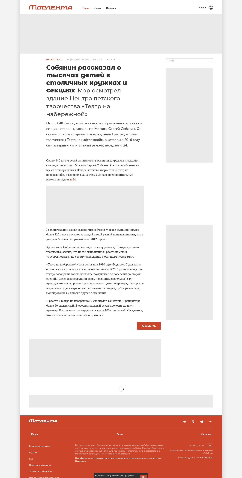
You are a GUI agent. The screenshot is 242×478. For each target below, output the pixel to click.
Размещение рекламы (39, 446)
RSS (31, 458)
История (206, 434)
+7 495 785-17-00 (205, 457)
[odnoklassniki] (193, 421)
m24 (73, 179)
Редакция (33, 452)
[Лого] (50, 7)
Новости (53, 59)
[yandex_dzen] (210, 421)
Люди (119, 434)
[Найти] (210, 61)
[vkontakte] (184, 421)
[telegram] (201, 421)
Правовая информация (40, 465)
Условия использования (40, 471)
